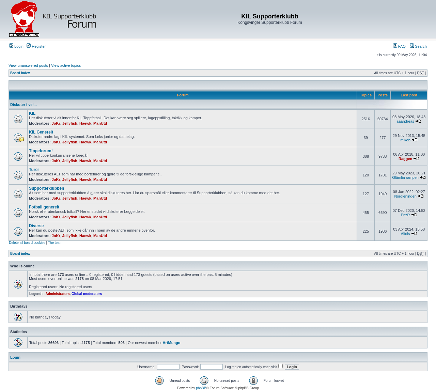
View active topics (66, 65)
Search (418, 46)
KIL (32, 113)
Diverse (36, 225)
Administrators (57, 294)
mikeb (405, 140)
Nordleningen (405, 196)
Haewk (85, 123)
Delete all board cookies (27, 243)
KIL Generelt (41, 132)
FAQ (399, 46)
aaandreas (405, 121)
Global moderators (87, 294)
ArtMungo (172, 343)
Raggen (405, 159)
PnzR (405, 215)
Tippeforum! (41, 151)
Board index (20, 73)
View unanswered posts (28, 65)
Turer (34, 169)
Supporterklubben (46, 188)
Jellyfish (69, 123)
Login (16, 46)
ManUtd (100, 123)
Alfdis (405, 234)
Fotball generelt (44, 207)
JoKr (56, 123)
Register (36, 46)
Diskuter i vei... (23, 105)
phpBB (201, 388)
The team (55, 243)
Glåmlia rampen (405, 177)
